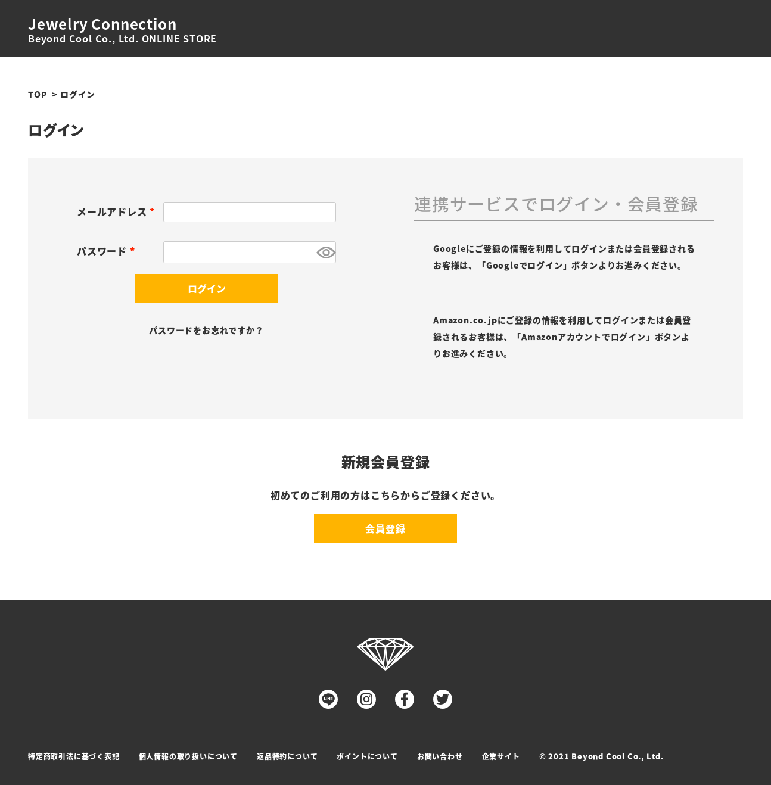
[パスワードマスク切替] (324, 252)
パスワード (108, 251)
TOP (37, 94)
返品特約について (287, 756)
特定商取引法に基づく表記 (74, 756)
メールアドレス (118, 211)
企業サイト (501, 756)
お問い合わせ (440, 756)
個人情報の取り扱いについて (188, 756)
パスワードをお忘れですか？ (206, 330)
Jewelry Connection (102, 24)
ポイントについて (367, 756)
